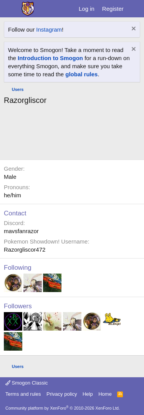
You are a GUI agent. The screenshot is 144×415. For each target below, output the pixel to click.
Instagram (49, 29)
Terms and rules (23, 394)
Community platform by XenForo (62, 408)
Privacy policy (61, 394)
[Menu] (11, 9)
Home (105, 394)
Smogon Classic (26, 383)
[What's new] (134, 9)
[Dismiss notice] (132, 29)
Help (88, 394)
